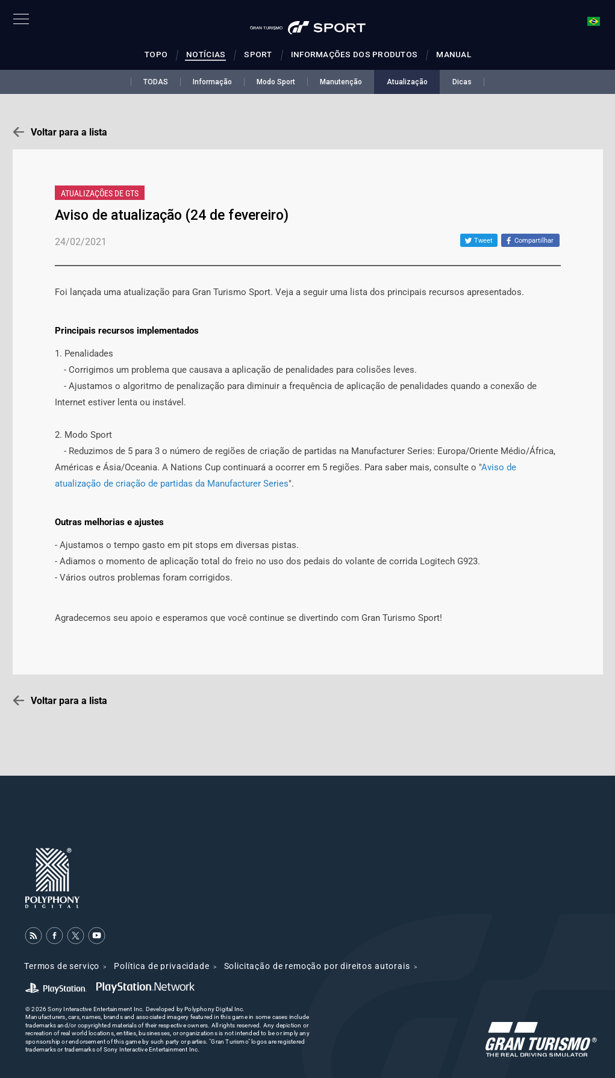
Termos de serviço (61, 966)
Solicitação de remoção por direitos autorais (317, 966)
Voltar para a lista (69, 132)
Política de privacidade (161, 966)
